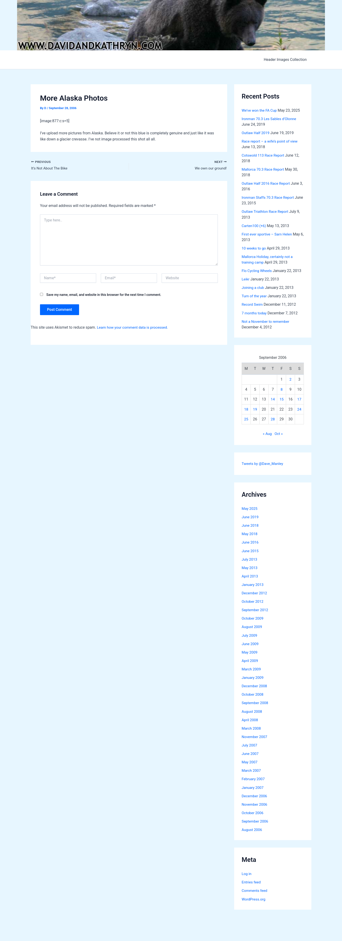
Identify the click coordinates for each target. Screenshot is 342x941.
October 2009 (253, 617)
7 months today (255, 312)
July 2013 (250, 558)
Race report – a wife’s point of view (271, 141)
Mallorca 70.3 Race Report (264, 169)
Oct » (279, 433)
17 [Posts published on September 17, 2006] (299, 399)
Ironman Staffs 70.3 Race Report (269, 197)
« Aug (267, 433)
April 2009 (250, 660)
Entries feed (252, 881)
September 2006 (255, 820)
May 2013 (250, 567)
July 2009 (250, 634)
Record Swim (253, 304)
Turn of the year (255, 296)
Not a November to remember (266, 321)
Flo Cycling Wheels (257, 270)
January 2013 (253, 584)
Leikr (246, 279)
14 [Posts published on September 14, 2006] (273, 399)
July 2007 (250, 744)
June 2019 (250, 516)
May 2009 (250, 651)
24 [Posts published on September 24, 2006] (299, 408)
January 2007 (253, 786)
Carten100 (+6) (254, 225)
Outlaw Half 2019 (256, 133)
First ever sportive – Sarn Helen (268, 234)
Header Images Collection (286, 59)
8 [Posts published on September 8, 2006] (281, 388)
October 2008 (253, 693)
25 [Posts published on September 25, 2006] (246, 418)
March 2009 (252, 668)
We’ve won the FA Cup (260, 110)
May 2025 (250, 508)
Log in (247, 872)
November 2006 (255, 803)
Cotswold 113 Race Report (264, 155)
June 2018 (250, 525)
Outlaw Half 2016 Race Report (267, 183)
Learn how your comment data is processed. (134, 328)
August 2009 (252, 626)
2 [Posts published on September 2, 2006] (290, 379)
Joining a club (253, 287)
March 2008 (252, 727)
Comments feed (255, 889)
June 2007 (250, 752)
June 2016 (250, 542)
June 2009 (250, 643)
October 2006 (253, 811)
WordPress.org (254, 897)
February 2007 (254, 778)
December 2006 (255, 794)
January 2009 (253, 676)
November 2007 (255, 735)
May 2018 (250, 533)
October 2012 (253, 601)
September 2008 (255, 702)
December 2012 (255, 592)
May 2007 (250, 761)
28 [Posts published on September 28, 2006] (273, 418)
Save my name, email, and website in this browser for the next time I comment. (103, 295)
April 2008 (250, 719)
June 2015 (250, 550)
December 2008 (255, 685)
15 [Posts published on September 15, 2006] (282, 399)
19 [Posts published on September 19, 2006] (255, 408)
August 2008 (252, 710)
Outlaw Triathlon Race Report (266, 211)
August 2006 (252, 828)
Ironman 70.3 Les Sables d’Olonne (270, 119)
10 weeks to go (254, 248)
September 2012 (255, 609)
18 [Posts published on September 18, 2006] (246, 408)
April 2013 (250, 575)
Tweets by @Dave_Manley (263, 463)
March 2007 (252, 769)
